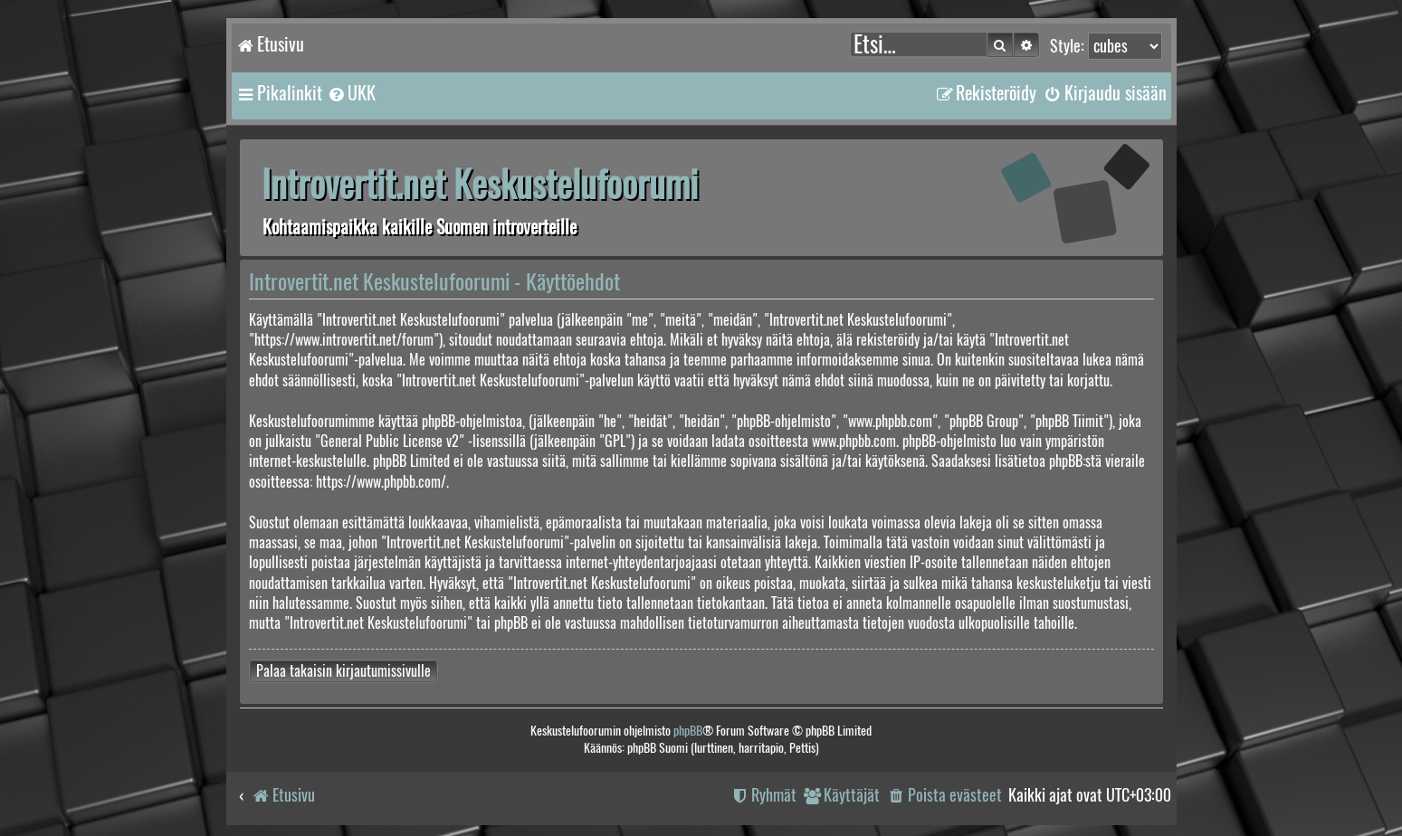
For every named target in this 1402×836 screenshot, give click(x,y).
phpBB (687, 730)
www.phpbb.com (854, 441)
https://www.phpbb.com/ (381, 481)
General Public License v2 (389, 441)
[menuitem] (351, 93)
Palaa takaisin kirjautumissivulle (343, 670)
